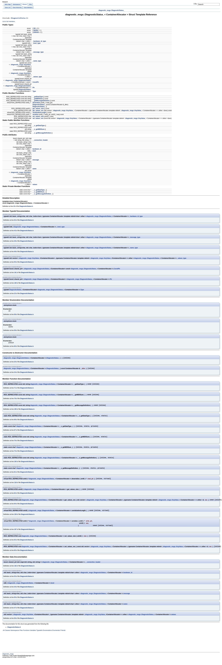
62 (15, 498)
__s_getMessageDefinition (42, 133)
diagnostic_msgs (105, 10)
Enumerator (56, 636)
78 (15, 400)
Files (21, 636)
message (36, 160)
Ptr (34, 88)
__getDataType (38, 97)
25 (15, 362)
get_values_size (38, 109)
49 (15, 241)
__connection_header (40, 140)
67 (15, 433)
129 (15, 519)
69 (15, 422)
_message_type (38, 52)
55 (15, 262)
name (34, 169)
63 (15, 546)
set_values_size (38, 117)
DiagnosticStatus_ (117, 10)
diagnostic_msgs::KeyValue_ (21, 65)
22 (14, 207)
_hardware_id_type (39, 41)
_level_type (37, 43)
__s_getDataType (39, 126)
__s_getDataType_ (39, 190)
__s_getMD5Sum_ (39, 192)
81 (15, 476)
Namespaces (14, 636)
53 (15, 582)
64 (15, 509)
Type (34, 91)
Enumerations (47, 636)
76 (15, 443)
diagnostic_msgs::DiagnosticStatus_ (19, 81)
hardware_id (37, 149)
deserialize (36, 103)
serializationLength (39, 113)
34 (15, 373)
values (35, 185)
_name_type (37, 61)
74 (15, 454)
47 (15, 614)
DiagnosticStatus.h (19, 18)
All (3, 636)
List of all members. (8, 22)
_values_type (37, 77)
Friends (62, 636)
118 (15, 487)
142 (15, 572)
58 (15, 315)
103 (15, 465)
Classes (7, 636)
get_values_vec (38, 111)
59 (15, 331)
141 (15, 273)
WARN (35, 31)
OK (34, 29)
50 (15, 603)
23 (15, 294)
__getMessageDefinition (41, 101)
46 (15, 252)
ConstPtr (36, 82)
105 (15, 411)
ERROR (36, 33)
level (34, 151)
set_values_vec (38, 119)
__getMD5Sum (38, 99)
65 (15, 556)
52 (15, 220)
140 (15, 283)
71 (15, 389)
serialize (35, 115)
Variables (32, 636)
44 (15, 593)
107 (15, 535)
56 (15, 624)
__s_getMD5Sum (38, 129)
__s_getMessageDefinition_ (42, 194)
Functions (26, 636)
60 (15, 346)
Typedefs (39, 636)
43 (15, 231)
